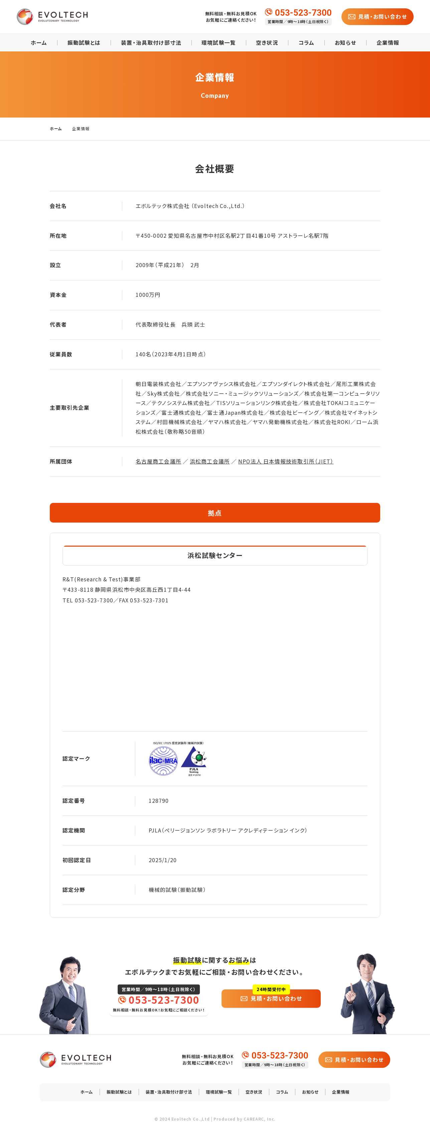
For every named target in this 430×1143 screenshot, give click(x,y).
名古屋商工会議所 (158, 461)
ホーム (39, 42)
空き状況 (267, 42)
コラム (306, 42)
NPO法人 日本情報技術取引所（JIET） (285, 461)
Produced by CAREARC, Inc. (244, 1123)
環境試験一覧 (218, 42)
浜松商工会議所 (210, 461)
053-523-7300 (303, 12)
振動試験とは (84, 42)
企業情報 (388, 42)
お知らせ (345, 42)
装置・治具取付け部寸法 (151, 42)
